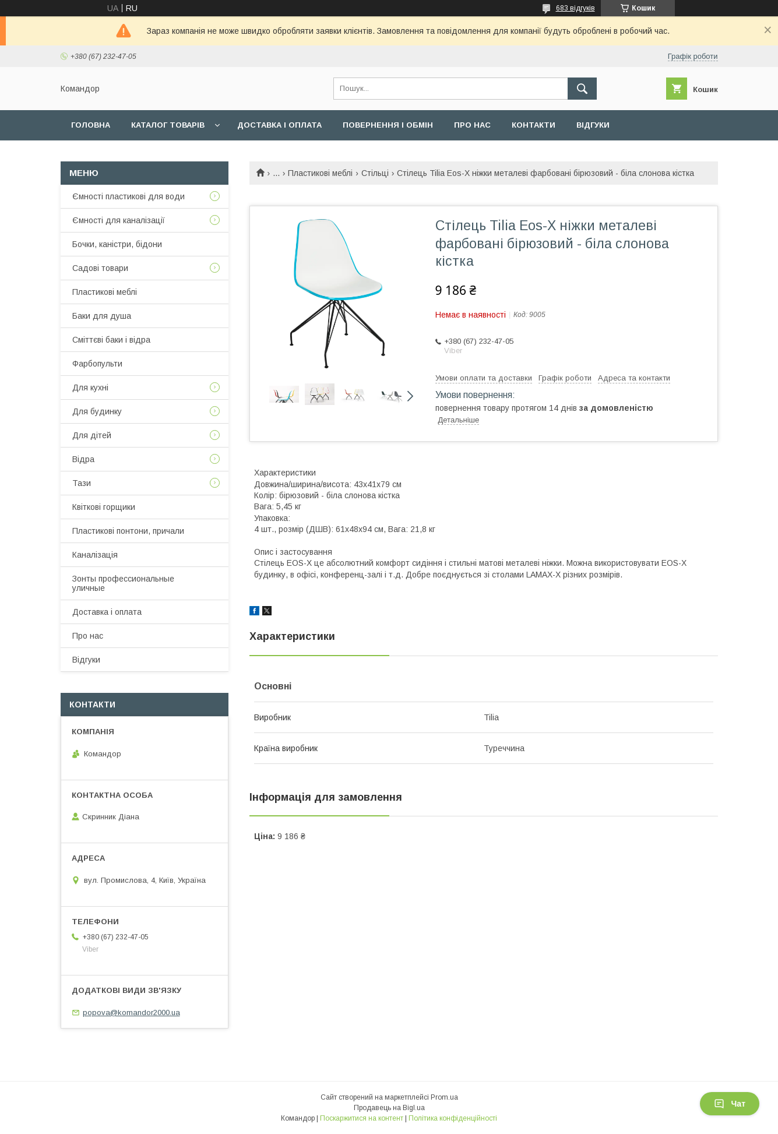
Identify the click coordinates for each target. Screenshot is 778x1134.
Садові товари (100, 268)
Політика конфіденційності (453, 1118)
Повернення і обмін (388, 125)
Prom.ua (444, 1097)
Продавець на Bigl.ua (389, 1108)
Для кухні (90, 387)
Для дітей (91, 435)
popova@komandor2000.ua (131, 1012)
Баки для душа (101, 316)
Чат (729, 1103)
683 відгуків (575, 8)
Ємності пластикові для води (128, 196)
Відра (83, 459)
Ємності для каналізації (118, 220)
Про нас (472, 125)
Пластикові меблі (320, 173)
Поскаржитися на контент (361, 1118)
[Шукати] (582, 89)
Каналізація (95, 554)
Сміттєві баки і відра (111, 339)
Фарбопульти (97, 363)
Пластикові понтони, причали (128, 531)
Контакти (533, 125)
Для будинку (97, 411)
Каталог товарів (168, 125)
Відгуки (593, 125)
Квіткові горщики (103, 507)
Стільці (375, 173)
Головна (90, 125)
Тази (81, 483)
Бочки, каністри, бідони (117, 244)
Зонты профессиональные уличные (123, 583)
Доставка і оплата (279, 125)
